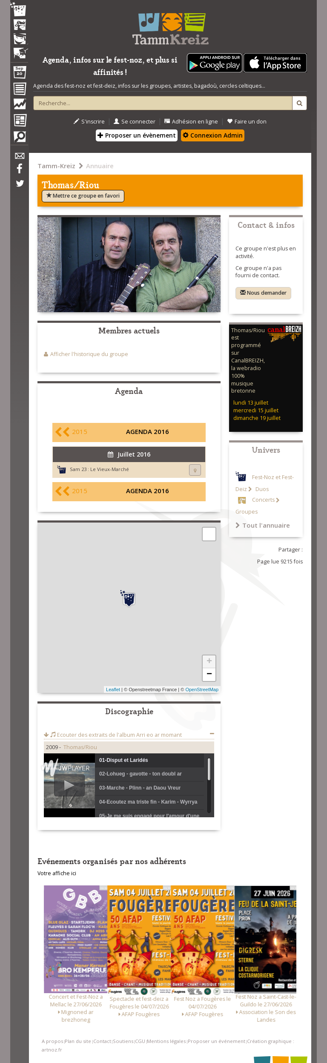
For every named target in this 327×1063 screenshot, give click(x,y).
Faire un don (247, 121)
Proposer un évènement (137, 135)
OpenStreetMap (201, 689)
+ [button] (209, 661)
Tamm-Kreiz (56, 165)
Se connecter (134, 121)
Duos (261, 489)
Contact (102, 1041)
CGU (140, 1041)
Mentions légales (166, 1041)
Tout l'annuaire (262, 525)
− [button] (209, 674)
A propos (52, 1041)
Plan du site (78, 1041)
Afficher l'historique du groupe (89, 354)
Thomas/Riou (80, 747)
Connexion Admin (213, 135)
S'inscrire (89, 121)
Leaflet (113, 689)
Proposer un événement (216, 1041)
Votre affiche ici (56, 873)
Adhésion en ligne (191, 121)
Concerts (263, 500)
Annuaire (100, 165)
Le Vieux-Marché (109, 469)
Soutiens (123, 1041)
